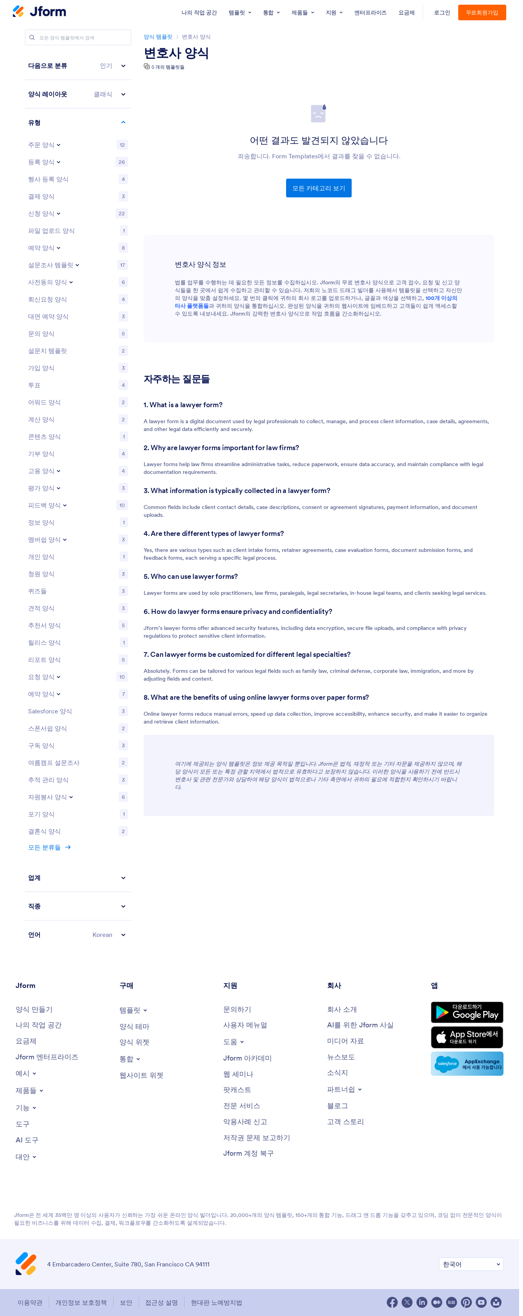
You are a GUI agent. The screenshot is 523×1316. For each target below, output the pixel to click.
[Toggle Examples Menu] (26, 1073)
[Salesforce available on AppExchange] (467, 1064)
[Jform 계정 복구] (248, 1154)
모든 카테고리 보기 (318, 188)
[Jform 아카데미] (247, 1058)
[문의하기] (237, 1010)
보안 (126, 1302)
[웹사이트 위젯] (141, 1076)
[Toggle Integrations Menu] (130, 1059)
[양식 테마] (134, 1027)
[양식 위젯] (134, 1042)
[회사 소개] (342, 1010)
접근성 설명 (161, 1302)
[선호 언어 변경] (471, 1264)
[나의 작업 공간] (39, 1025)
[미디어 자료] (345, 1041)
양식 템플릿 (158, 36)
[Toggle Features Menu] (26, 1107)
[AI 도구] (27, 1140)
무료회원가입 (482, 12)
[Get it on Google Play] (467, 1012)
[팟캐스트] (237, 1090)
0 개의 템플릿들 (168, 67)
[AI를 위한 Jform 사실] (360, 1025)
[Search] (32, 37)
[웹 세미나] (238, 1074)
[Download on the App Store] (467, 1037)
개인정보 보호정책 (81, 1302)
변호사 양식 (176, 53)
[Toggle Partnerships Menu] (345, 1089)
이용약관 (30, 1302)
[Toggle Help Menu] (234, 1041)
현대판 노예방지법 (216, 1302)
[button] (78, 65)
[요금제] (26, 1041)
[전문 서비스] (241, 1106)
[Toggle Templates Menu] (133, 1010)
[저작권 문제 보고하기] (256, 1138)
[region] (78, 500)
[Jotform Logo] (39, 12)
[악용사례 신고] (245, 1122)
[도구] (23, 1124)
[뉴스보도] (341, 1057)
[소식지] (337, 1073)
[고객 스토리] (345, 1122)
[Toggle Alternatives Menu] (26, 1156)
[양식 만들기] (34, 1010)
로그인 (442, 12)
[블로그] (337, 1106)
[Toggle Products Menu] (30, 1090)
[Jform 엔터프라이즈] (47, 1057)
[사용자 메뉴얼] (245, 1025)
